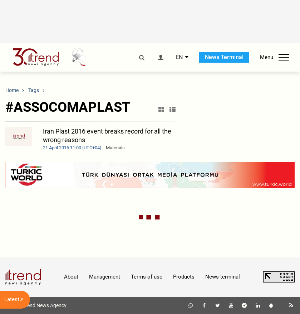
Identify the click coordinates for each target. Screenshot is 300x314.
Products (184, 277)
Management (104, 277)
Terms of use (146, 277)
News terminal (222, 277)
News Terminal (224, 57)
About (71, 277)
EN (179, 57)
